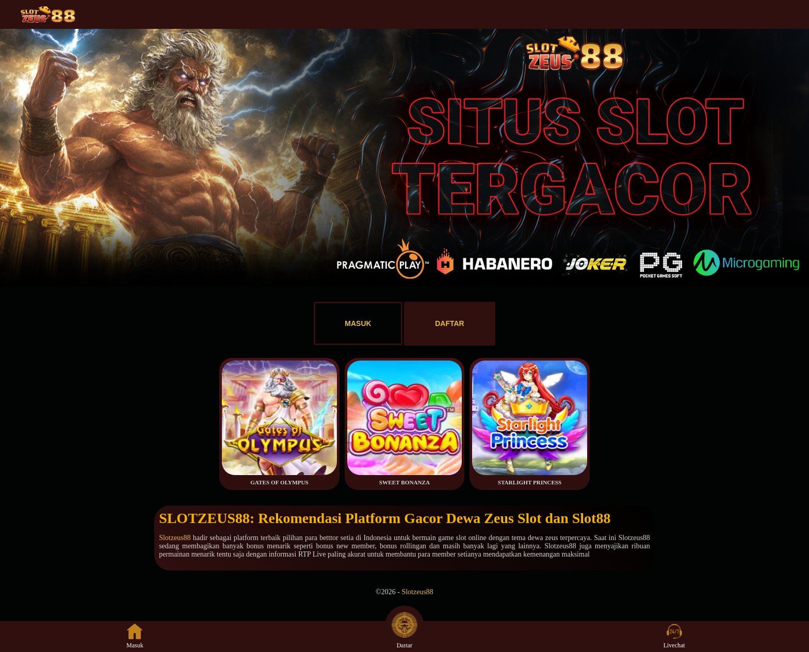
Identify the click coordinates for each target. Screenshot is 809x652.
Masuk (134, 636)
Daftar (404, 636)
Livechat (674, 636)
